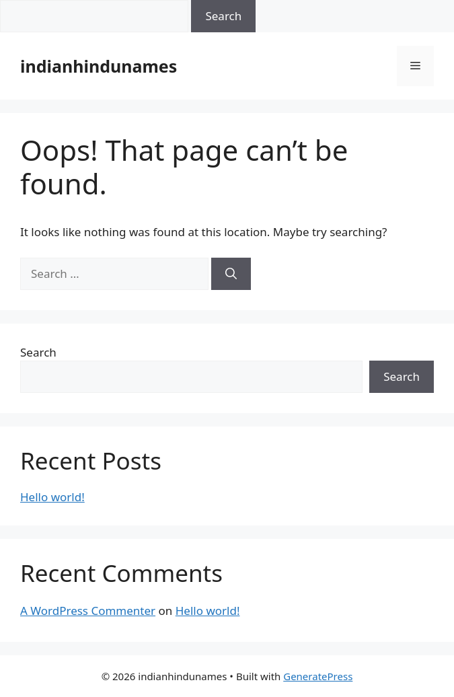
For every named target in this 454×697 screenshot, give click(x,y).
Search (38, 352)
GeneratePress (317, 676)
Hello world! (52, 497)
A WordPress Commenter (87, 610)
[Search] (231, 274)
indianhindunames (98, 65)
